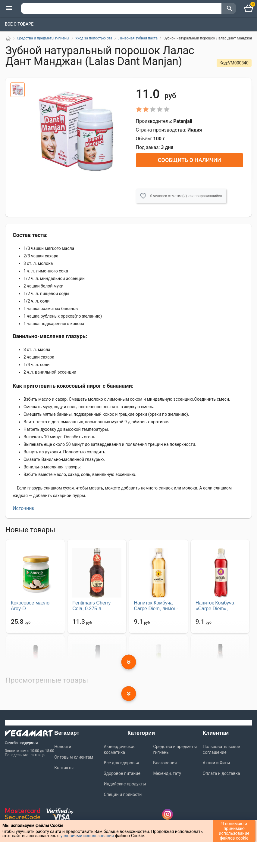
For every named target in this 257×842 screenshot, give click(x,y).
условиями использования (87, 835)
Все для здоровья (121, 762)
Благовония (165, 762)
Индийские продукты (125, 783)
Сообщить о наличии (189, 160)
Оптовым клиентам (73, 757)
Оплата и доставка (221, 773)
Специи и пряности (123, 794)
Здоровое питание (122, 773)
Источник (23, 508)
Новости (62, 746)
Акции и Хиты (216, 762)
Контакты (64, 767)
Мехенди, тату (167, 773)
